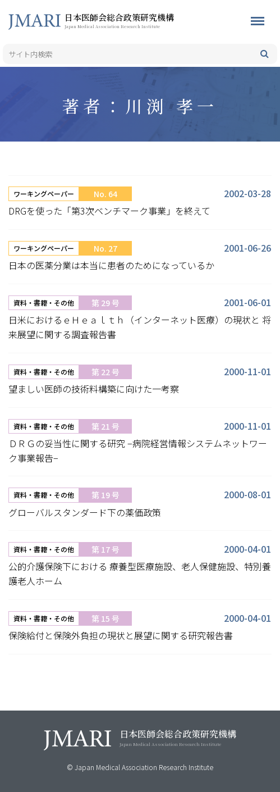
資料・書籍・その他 (43, 302)
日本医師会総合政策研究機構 (137, 20)
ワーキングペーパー (43, 193)
